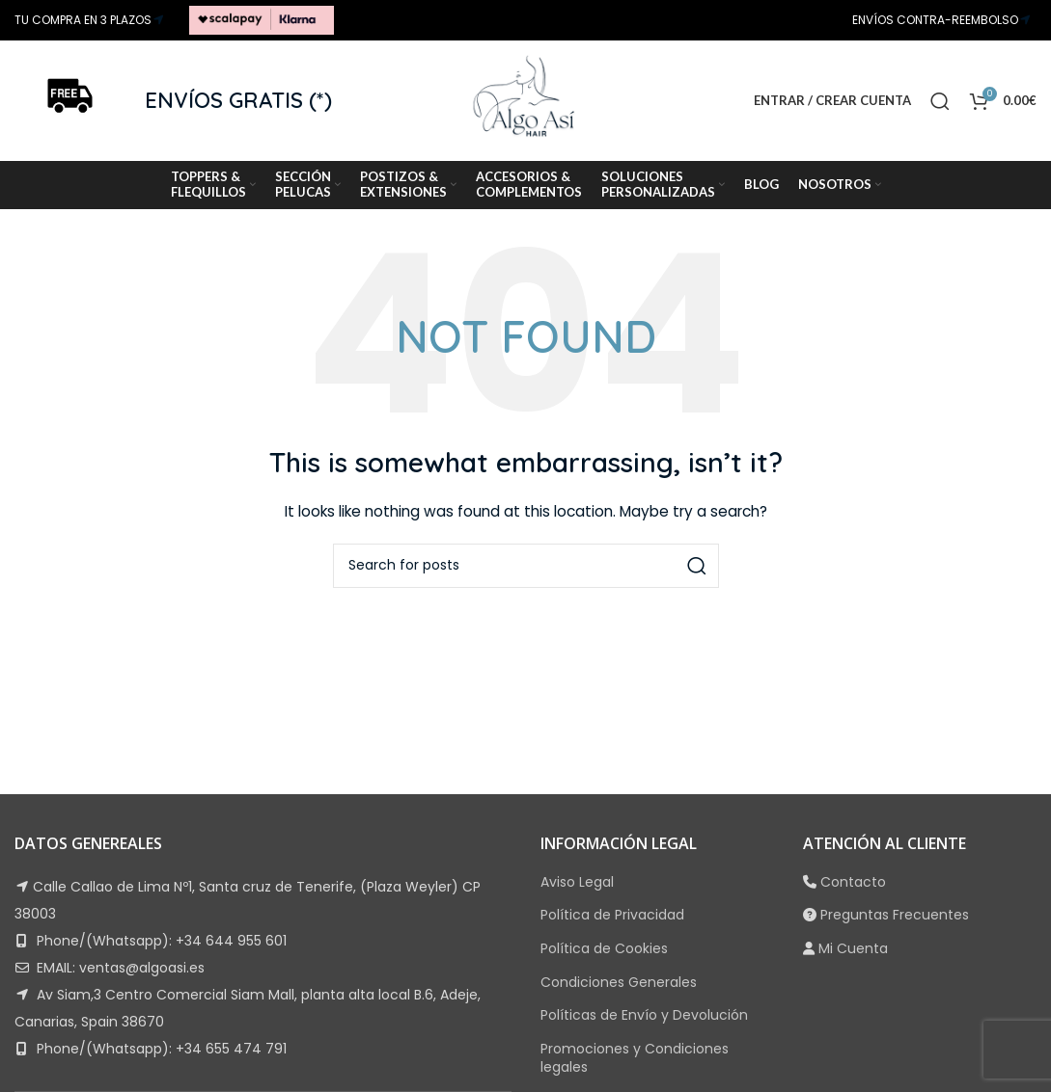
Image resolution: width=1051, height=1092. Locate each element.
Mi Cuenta (853, 948)
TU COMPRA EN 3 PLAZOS (83, 20)
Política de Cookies (604, 948)
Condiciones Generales (618, 982)
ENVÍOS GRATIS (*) (238, 100)
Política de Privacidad (612, 914)
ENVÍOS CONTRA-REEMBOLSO (935, 20)
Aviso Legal (577, 882)
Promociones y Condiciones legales (634, 1058)
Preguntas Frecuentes (894, 914)
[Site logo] (261, 19)
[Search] (940, 101)
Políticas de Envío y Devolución (644, 1015)
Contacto (853, 882)
